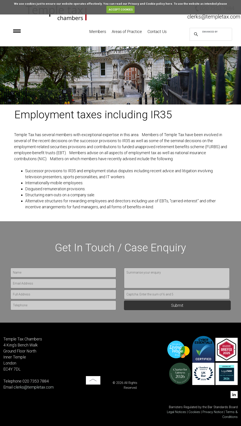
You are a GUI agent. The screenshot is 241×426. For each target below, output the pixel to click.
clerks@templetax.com (213, 17)
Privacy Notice (213, 412)
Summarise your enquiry (177, 278)
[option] (120, 75)
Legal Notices (176, 412)
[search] (210, 31)
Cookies (194, 412)
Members (97, 31)
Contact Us (157, 31)
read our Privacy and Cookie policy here (143, 3)
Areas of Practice (127, 31)
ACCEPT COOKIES (121, 9)
